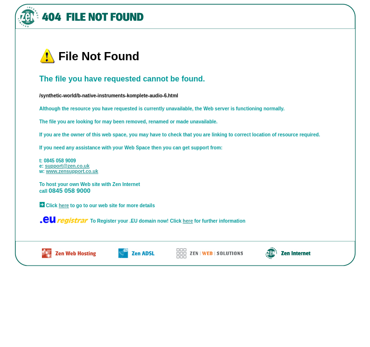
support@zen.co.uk (67, 166)
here (64, 205)
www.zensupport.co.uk (72, 171)
